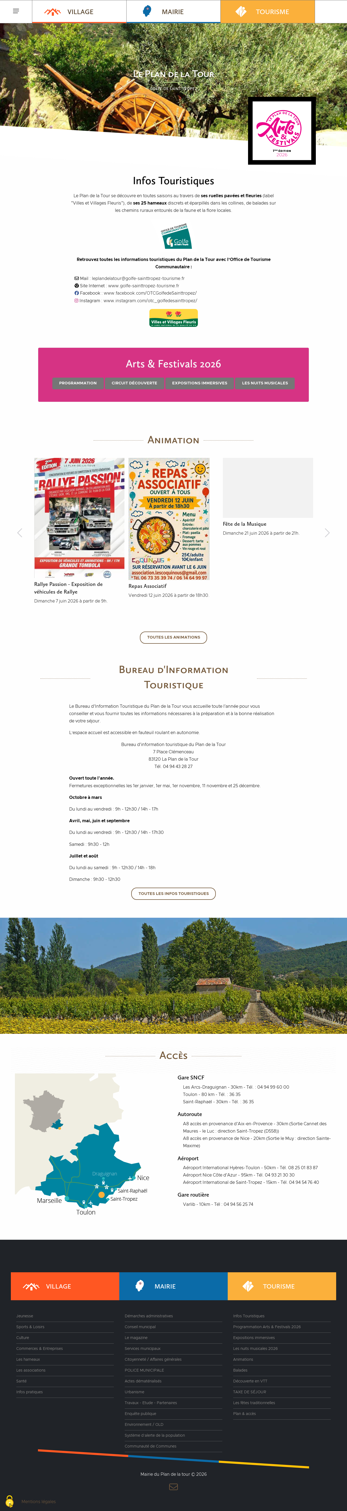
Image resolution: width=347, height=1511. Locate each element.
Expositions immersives (199, 383)
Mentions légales (38, 1502)
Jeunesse (24, 1316)
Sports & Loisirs (30, 1327)
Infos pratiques (29, 1392)
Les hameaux (28, 1360)
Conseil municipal (140, 1327)
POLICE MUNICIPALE (144, 1370)
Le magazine (136, 1338)
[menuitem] (79, 11)
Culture (22, 1338)
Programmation (78, 383)
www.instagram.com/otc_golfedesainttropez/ (150, 301)
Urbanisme (134, 1392)
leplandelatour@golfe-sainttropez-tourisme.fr (138, 278)
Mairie (160, 11)
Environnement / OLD (144, 1425)
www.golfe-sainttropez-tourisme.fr (143, 286)
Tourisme (260, 11)
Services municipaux (142, 1349)
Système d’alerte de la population (155, 1435)
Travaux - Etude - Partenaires (151, 1403)
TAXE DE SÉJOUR (249, 1392)
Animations (243, 1360)
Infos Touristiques (249, 1316)
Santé (21, 1381)
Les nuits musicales (265, 383)
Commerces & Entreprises (39, 1349)
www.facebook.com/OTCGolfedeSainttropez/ (150, 293)
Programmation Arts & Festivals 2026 (267, 1327)
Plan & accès (244, 1414)
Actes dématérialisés (143, 1381)
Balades (240, 1370)
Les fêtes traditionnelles (254, 1403)
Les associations (31, 1370)
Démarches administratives (149, 1316)
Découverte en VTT (250, 1381)
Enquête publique (140, 1414)
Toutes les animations (173, 637)
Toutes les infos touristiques (174, 894)
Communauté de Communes (150, 1446)
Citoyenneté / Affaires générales (153, 1360)
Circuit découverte (134, 383)
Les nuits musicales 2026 (255, 1349)
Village (68, 11)
